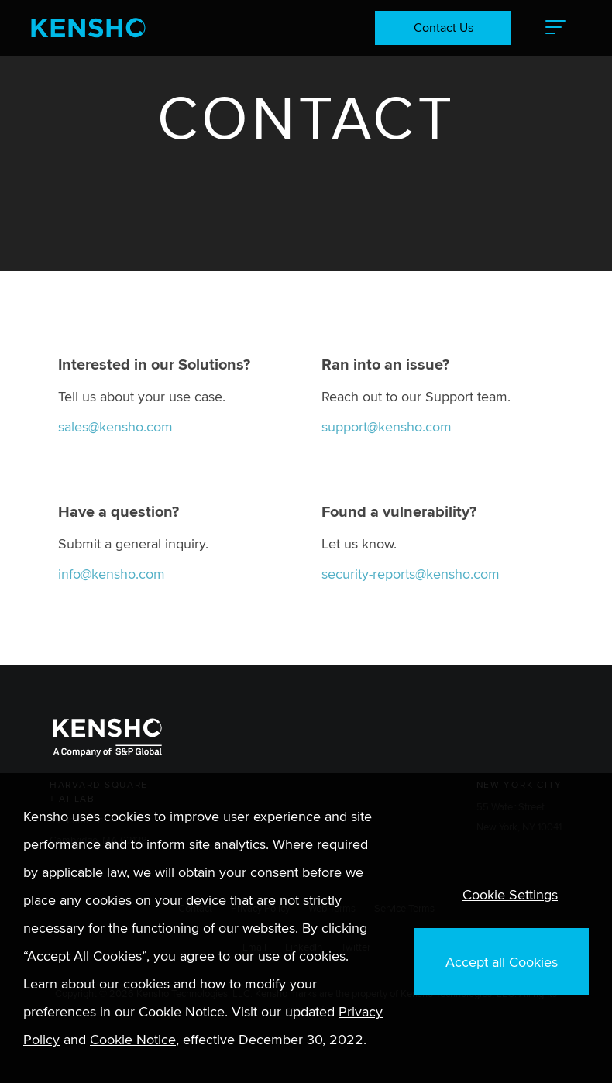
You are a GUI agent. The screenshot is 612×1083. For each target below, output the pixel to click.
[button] (555, 28)
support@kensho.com (386, 426)
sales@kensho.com (115, 426)
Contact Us (443, 27)
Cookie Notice (133, 1039)
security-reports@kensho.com (410, 573)
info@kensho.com (111, 573)
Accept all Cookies (501, 961)
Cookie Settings (510, 894)
